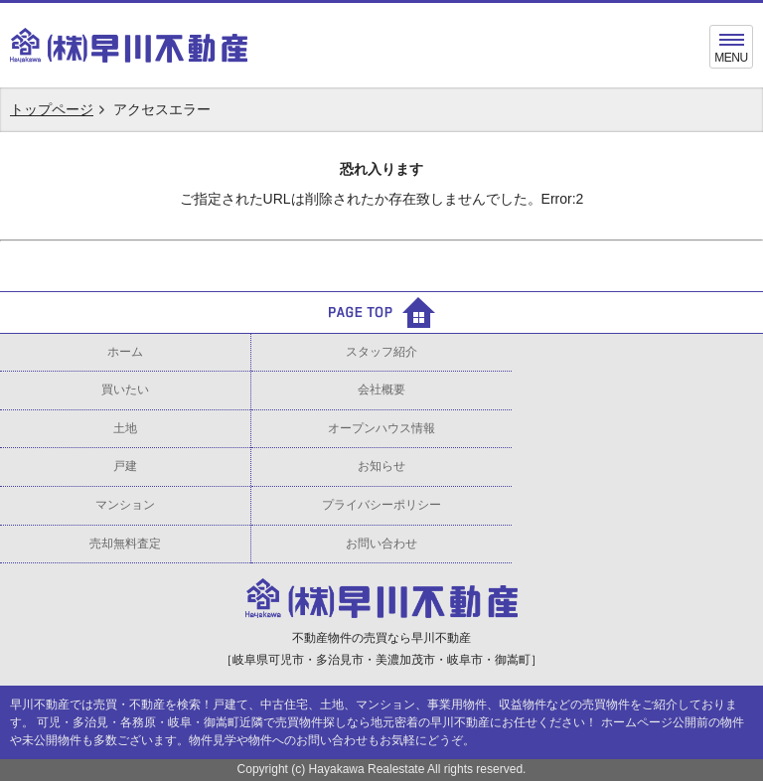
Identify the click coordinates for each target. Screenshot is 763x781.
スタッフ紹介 (381, 352)
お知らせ (381, 466)
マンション (125, 505)
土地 (125, 428)
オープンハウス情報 (381, 428)
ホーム (125, 352)
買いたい (125, 389)
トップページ (51, 109)
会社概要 (381, 389)
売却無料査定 (125, 543)
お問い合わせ (381, 543)
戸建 (125, 466)
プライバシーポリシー (381, 505)
